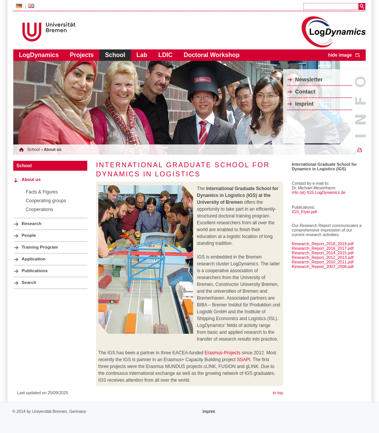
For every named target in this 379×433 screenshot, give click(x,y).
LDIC (165, 55)
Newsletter (309, 79)
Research (31, 223)
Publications (35, 270)
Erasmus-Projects (222, 352)
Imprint (304, 104)
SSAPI (243, 359)
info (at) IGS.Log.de (319, 192)
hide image (340, 55)
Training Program (40, 247)
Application (34, 259)
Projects (82, 55)
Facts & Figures (42, 192)
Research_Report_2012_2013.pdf (323, 257)
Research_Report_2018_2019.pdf (323, 243)
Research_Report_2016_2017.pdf (323, 248)
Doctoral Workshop (211, 55)
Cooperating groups (46, 200)
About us (31, 179)
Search (29, 282)
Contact (305, 92)
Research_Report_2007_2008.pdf (323, 266)
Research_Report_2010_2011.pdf (323, 262)
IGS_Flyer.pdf (304, 211)
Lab (141, 55)
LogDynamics (39, 55)
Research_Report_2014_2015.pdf (323, 253)
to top (278, 392)
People (29, 235)
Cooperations (39, 209)
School (115, 55)
